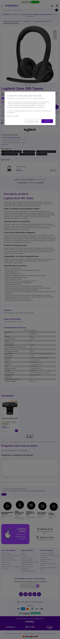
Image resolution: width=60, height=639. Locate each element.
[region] (30, 108)
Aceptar (47, 121)
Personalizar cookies (32, 121)
